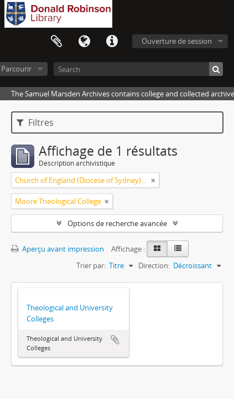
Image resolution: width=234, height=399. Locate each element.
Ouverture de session (177, 41)
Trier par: (91, 265)
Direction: (154, 265)
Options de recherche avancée (117, 223)
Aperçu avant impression (57, 249)
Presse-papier (56, 41)
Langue (84, 41)
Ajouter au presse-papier (115, 339)
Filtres (35, 122)
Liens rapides (112, 41)
